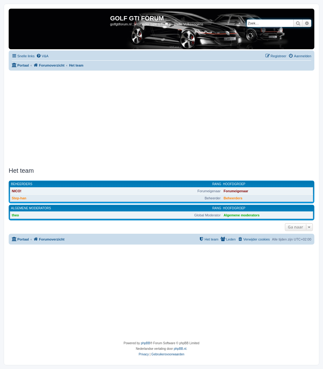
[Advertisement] (166, 119)
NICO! (16, 191)
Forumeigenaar (236, 191)
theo (15, 215)
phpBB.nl (180, 348)
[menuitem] (42, 56)
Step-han (19, 198)
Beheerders (21, 184)
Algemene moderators (31, 208)
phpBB (145, 343)
